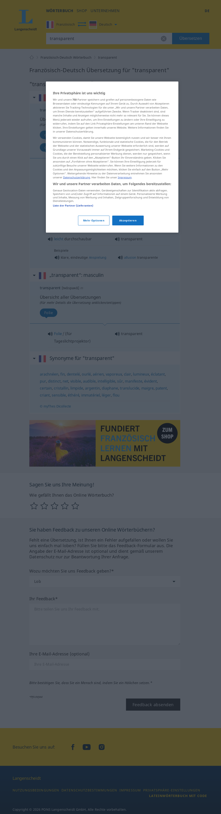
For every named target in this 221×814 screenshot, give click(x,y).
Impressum (125, 177)
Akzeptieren (127, 220)
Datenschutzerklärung (76, 177)
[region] (112, 157)
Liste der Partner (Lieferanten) (73, 205)
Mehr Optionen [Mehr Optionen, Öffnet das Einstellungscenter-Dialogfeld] (93, 220)
